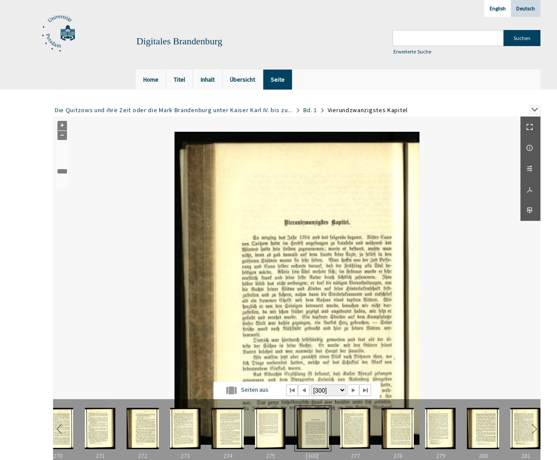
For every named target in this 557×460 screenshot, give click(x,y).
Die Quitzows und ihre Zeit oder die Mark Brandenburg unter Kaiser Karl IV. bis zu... (174, 110)
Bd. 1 (310, 110)
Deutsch (525, 8)
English (498, 8)
